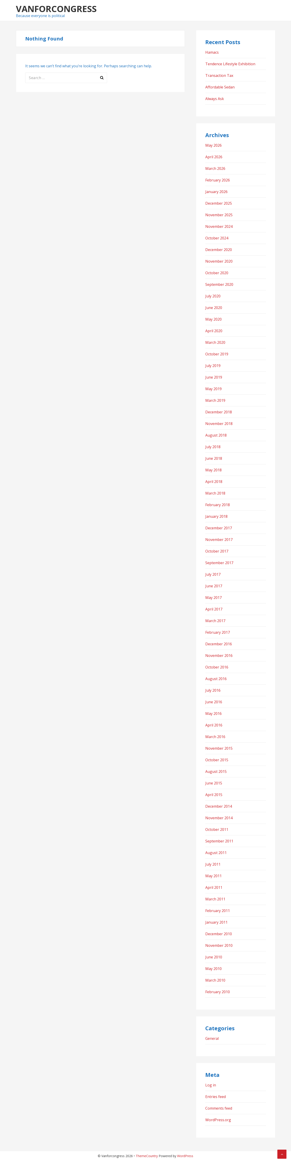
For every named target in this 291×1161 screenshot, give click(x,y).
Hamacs (212, 52)
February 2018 (217, 504)
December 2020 (218, 249)
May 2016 (213, 713)
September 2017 (219, 562)
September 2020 (219, 284)
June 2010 (213, 957)
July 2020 (213, 296)
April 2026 (213, 156)
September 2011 (219, 841)
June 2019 (213, 377)
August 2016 (216, 678)
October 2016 (216, 667)
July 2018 (213, 446)
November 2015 (219, 748)
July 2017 (213, 574)
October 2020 (216, 272)
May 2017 (213, 597)
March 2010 (215, 980)
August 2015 (216, 771)
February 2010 (217, 991)
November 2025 (219, 214)
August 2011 (216, 852)
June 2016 (213, 701)
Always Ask (214, 98)
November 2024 (219, 226)
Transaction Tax (219, 75)
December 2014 (218, 806)
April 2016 (213, 725)
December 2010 (218, 933)
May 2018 (213, 469)
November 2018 (219, 423)
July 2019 (213, 365)
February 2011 (217, 910)
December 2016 (218, 643)
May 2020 (213, 319)
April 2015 (213, 794)
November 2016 (219, 655)
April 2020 (213, 330)
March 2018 (215, 493)
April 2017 (213, 609)
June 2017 (213, 585)
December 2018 (218, 412)
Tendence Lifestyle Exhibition (230, 63)
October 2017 (216, 551)
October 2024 (216, 238)
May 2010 (213, 968)
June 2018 (213, 458)
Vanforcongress (56, 9)
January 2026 (216, 191)
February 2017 (217, 632)
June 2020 (213, 307)
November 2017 (219, 539)
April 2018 (213, 481)
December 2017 (218, 527)
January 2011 (216, 922)
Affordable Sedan (220, 87)
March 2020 (215, 342)
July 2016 (213, 690)
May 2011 (213, 875)
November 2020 (219, 261)
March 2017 (215, 620)
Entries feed (215, 1096)
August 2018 (216, 435)
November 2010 (219, 945)
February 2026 (217, 180)
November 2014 (219, 817)
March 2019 (215, 400)
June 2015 (213, 783)
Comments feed (218, 1108)
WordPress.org (218, 1119)
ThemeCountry (147, 1156)
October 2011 (216, 829)
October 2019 (216, 354)
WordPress (185, 1156)
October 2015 (216, 759)
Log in (210, 1085)
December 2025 (218, 203)
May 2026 (213, 145)
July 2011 (213, 864)
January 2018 (216, 516)
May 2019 (213, 388)
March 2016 (215, 736)
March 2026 (215, 168)
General (212, 1038)
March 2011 (215, 899)
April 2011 (213, 887)
